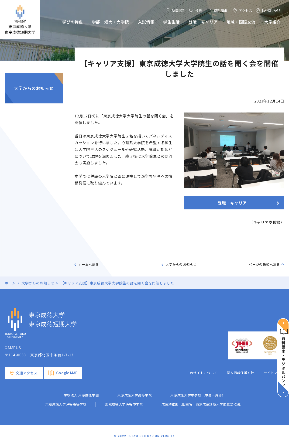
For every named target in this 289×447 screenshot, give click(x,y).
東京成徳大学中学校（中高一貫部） (197, 395)
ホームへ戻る (88, 264)
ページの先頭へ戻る (264, 264)
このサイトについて (201, 372)
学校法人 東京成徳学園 (81, 395)
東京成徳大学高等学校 (134, 395)
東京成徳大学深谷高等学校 (65, 404)
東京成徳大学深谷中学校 (124, 404)
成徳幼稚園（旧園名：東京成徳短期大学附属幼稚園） (203, 404)
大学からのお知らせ (33, 88)
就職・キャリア (232, 203)
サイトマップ (274, 372)
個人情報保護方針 (240, 372)
